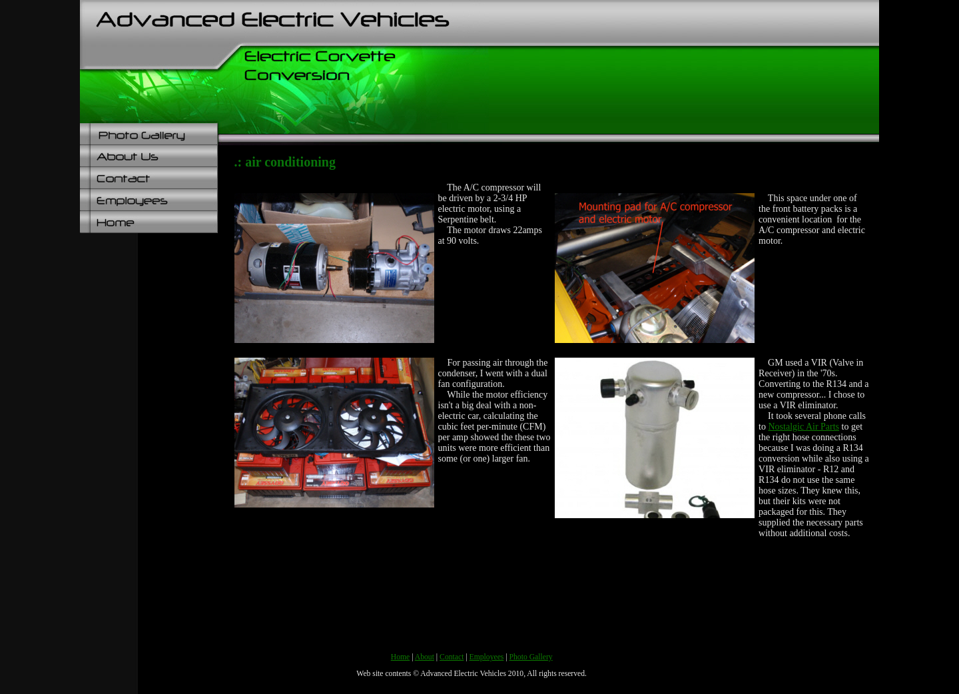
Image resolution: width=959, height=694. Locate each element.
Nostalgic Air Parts (804, 427)
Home (400, 657)
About (424, 657)
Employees (487, 657)
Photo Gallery (531, 657)
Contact (452, 657)
